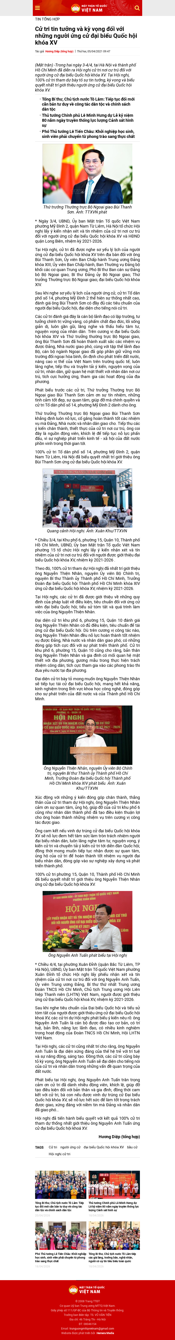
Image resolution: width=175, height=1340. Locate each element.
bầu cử (132, 1147)
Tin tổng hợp (47, 19)
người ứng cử (70, 1147)
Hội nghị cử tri (59, 1154)
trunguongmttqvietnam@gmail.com (91, 1328)
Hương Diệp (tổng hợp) (59, 51)
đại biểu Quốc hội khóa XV (104, 1147)
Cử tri (53, 1147)
